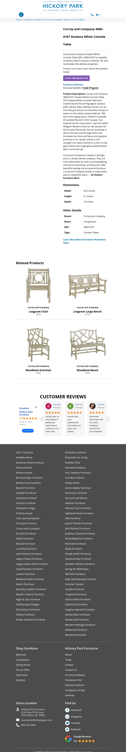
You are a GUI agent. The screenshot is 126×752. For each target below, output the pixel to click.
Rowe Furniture (74, 550)
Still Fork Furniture (75, 576)
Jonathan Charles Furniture (80, 535)
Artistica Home (24, 473)
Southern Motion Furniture (80, 566)
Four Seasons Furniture (78, 473)
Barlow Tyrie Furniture (29, 483)
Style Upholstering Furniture (81, 581)
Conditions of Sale (75, 694)
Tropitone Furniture (76, 597)
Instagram (76, 721)
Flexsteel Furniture (75, 468)
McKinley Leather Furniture (31, 591)
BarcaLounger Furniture (29, 478)
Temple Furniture (75, 591)
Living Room (23, 663)
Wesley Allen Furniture (78, 617)
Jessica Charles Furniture (79, 524)
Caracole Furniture (26, 498)
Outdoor (21, 684)
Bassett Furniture (26, 488)
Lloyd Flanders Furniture (30, 571)
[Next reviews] (107, 418)
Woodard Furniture (76, 638)
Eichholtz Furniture (76, 452)
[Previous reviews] (42, 418)
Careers (69, 668)
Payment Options (75, 689)
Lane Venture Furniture (29, 555)
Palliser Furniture (26, 617)
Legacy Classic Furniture (29, 560)
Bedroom (21, 658)
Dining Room (23, 668)
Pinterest (76, 734)
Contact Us (71, 673)
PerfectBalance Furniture (79, 540)
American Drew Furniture (30, 462)
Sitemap (70, 699)
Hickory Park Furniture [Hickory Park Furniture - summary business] (26, 413)
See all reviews (27, 430)
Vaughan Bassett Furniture (80, 612)
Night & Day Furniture (28, 602)
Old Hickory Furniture (28, 612)
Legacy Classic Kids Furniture (32, 566)
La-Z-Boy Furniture (26, 550)
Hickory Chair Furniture (78, 509)
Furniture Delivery (73, 84)
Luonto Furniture (25, 576)
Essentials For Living (76, 457)
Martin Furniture (25, 586)
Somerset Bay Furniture (78, 560)
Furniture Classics (75, 478)
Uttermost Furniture (76, 607)
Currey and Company (38, 307)
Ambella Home (24, 457)
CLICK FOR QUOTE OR (76, 78)
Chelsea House (24, 514)
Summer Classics (74, 586)
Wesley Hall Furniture (77, 622)
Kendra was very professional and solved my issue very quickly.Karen (74, 424)
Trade (68, 663)
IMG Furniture (73, 519)
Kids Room (22, 678)
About (68, 658)
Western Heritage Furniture (80, 627)
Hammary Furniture (76, 493)
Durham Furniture (26, 535)
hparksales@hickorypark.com (38, 725)
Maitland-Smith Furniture (30, 581)
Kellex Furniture (25, 540)
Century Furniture (26, 504)
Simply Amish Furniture (78, 555)
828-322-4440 (29, 730)
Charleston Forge (26, 509)
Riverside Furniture (76, 545)
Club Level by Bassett (28, 519)
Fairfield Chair (73, 462)
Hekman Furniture (75, 504)
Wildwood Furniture (76, 633)
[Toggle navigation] (21, 14)
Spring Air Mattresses (77, 571)
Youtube (76, 727)
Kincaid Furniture (26, 545)
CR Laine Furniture (26, 524)
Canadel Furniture (26, 493)
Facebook (76, 714)
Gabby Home (72, 483)
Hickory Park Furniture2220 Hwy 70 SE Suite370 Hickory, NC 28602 (34, 717)
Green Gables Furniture (78, 488)
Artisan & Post (24, 468)
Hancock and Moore (76, 498)
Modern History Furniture (30, 597)
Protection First (74, 684)
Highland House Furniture (80, 514)
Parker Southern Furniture (31, 622)
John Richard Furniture (78, 529)
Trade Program (90, 87)
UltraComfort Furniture (78, 602)
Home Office (23, 673)
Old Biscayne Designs (28, 607)
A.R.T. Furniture (25, 452)
